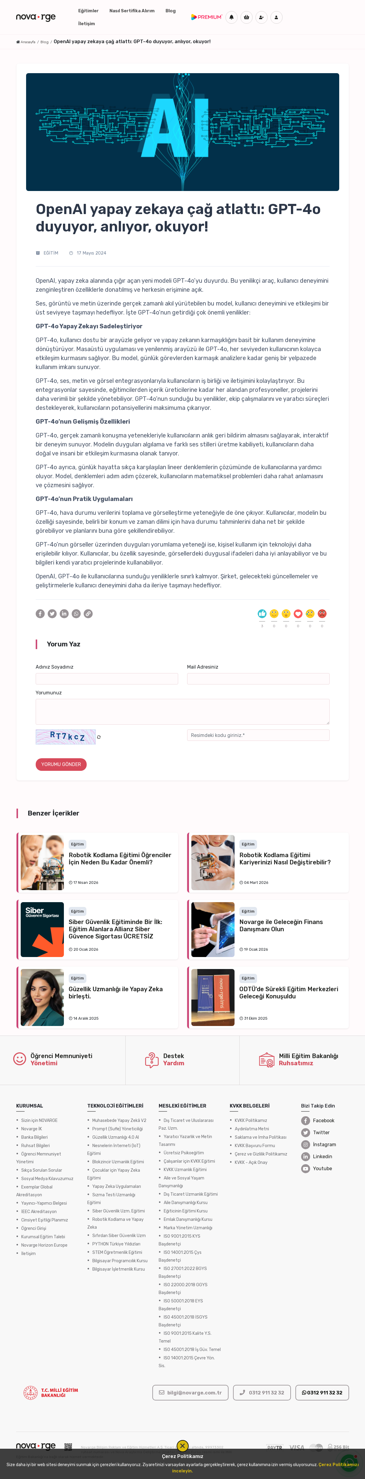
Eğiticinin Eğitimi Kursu (186, 1211)
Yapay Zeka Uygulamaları (116, 1186)
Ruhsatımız (296, 1063)
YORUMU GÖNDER (61, 764)
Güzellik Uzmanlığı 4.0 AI (115, 1137)
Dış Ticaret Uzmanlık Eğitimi (191, 1194)
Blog (171, 10)
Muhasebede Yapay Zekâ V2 (119, 1120)
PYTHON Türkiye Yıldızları (116, 1244)
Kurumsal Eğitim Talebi (43, 1236)
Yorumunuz (49, 693)
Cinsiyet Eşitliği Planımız (44, 1220)
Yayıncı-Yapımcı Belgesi (44, 1203)
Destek (173, 1056)
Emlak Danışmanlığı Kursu (188, 1219)
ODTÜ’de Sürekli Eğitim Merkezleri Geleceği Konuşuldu (288, 993)
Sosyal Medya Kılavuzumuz (47, 1178)
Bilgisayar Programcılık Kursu (120, 1260)
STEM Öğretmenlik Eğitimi (117, 1252)
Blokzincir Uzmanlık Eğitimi (118, 1161)
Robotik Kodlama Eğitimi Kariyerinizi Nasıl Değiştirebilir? (285, 858)
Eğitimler (88, 10)
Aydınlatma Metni (252, 1129)
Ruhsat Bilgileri (35, 1145)
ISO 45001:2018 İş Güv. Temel (192, 1349)
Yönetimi (44, 1063)
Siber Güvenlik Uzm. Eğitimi (118, 1211)
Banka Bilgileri (34, 1137)
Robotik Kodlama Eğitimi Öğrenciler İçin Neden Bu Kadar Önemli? (120, 858)
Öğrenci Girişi (33, 1228)
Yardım (173, 1063)
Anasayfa (28, 42)
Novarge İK (31, 1129)
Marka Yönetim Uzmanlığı (188, 1227)
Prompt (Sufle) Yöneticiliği (117, 1129)
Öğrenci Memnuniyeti (61, 1056)
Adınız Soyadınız (54, 667)
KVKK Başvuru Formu (255, 1145)
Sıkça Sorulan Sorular (41, 1170)
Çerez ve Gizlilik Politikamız (261, 1154)
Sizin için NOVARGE (39, 1120)
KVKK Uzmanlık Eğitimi (185, 1169)
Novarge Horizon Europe (44, 1245)
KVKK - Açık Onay (251, 1162)
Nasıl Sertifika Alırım (132, 10)
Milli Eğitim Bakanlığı (308, 1056)
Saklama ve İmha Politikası (260, 1137)
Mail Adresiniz (202, 667)
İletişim (86, 23)
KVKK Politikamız (251, 1120)
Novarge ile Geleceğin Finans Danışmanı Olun (281, 925)
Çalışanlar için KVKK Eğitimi (189, 1161)
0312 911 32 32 (322, 1393)
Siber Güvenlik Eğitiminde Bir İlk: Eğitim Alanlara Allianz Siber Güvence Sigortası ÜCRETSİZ (115, 929)
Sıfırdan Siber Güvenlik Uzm (119, 1235)
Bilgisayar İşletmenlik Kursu (118, 1269)
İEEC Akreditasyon (39, 1211)
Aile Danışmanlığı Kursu (186, 1202)
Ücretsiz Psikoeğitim (184, 1152)
